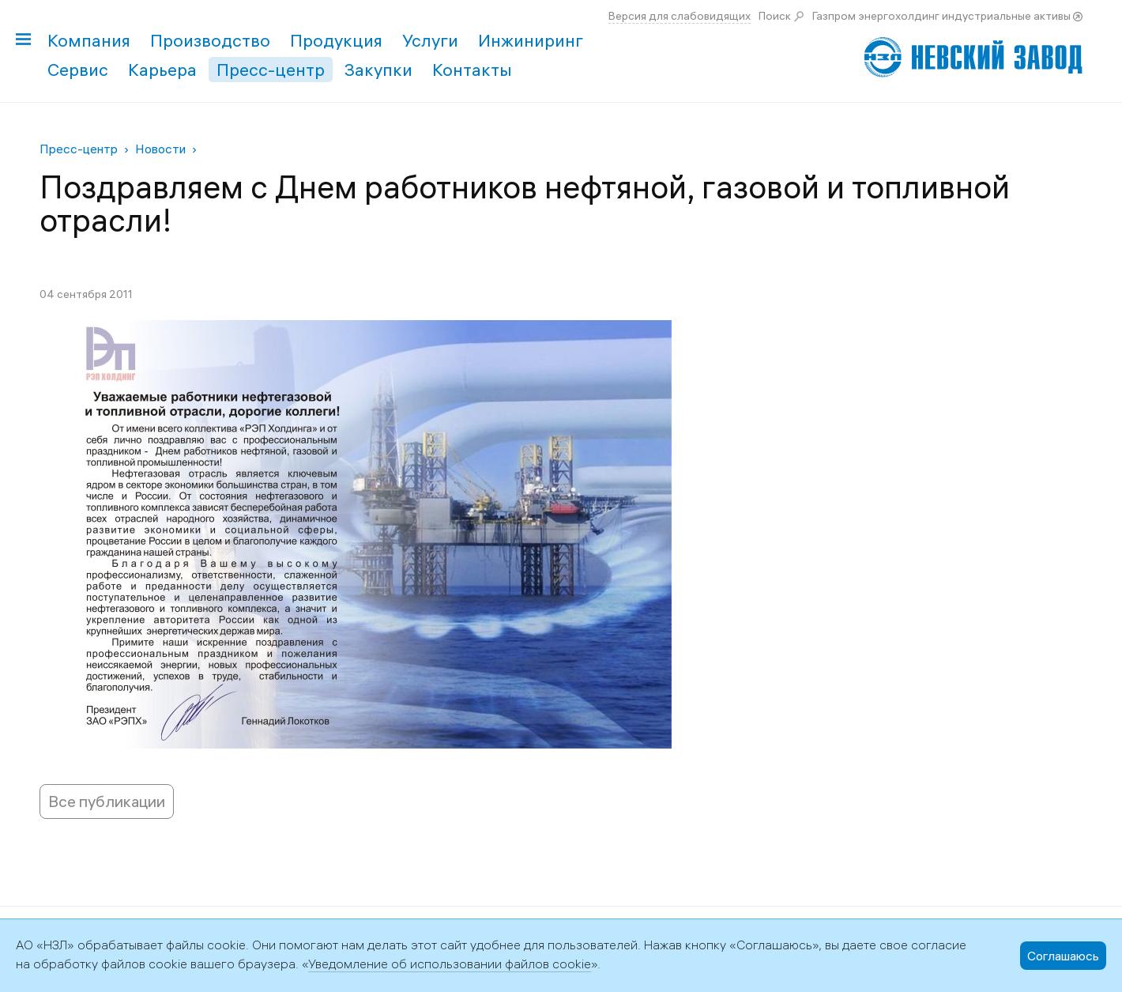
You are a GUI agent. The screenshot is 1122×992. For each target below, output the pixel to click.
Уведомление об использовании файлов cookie (449, 963)
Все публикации (106, 801)
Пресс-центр (270, 69)
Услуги (430, 40)
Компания (88, 40)
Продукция (336, 40)
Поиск (775, 16)
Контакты (472, 69)
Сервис (77, 69)
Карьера (162, 69)
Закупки (378, 69)
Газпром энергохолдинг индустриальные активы (941, 16)
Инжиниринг (530, 40)
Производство (210, 40)
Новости (160, 149)
